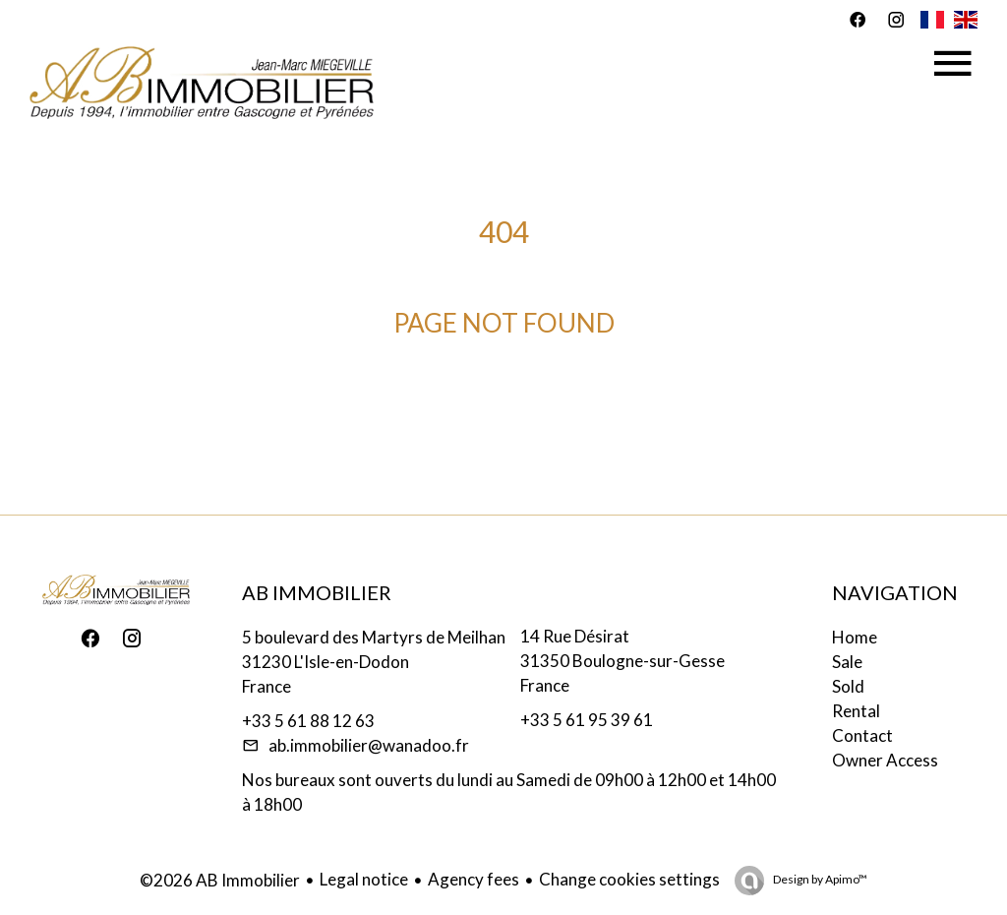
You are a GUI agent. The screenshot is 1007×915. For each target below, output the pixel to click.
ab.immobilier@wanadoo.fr (368, 745)
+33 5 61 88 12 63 (308, 720)
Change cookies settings (629, 879)
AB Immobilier (316, 592)
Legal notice (364, 879)
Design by (819, 879)
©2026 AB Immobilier (220, 880)
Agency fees (473, 879)
